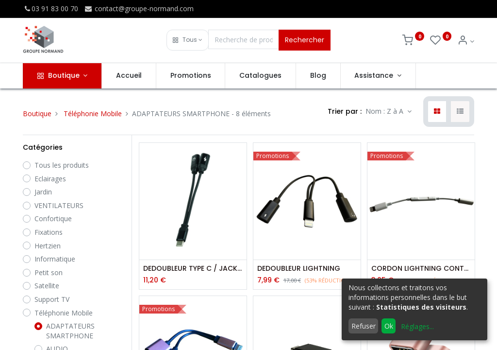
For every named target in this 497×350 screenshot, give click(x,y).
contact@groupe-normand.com (139, 8)
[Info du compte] (465, 41)
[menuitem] (129, 75)
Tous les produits (61, 165)
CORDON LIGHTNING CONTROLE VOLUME (421, 268)
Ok (388, 326)
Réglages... (417, 326)
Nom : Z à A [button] (385, 111)
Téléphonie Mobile (93, 113)
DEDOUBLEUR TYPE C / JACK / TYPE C (193, 268)
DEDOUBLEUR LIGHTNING (298, 268)
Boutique (37, 113)
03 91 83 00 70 (50, 8)
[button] (187, 40)
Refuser (363, 326)
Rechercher (304, 40)
